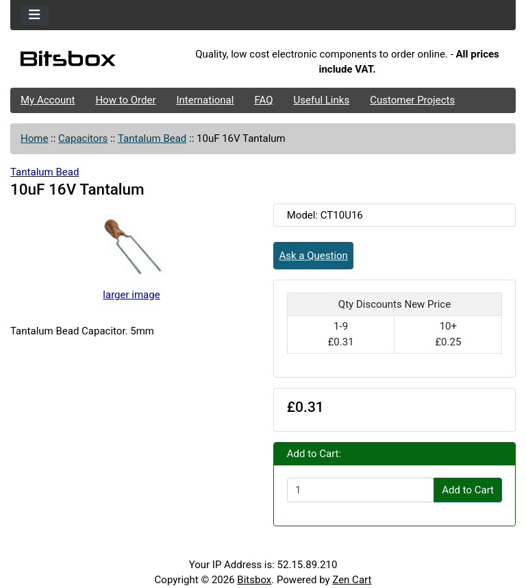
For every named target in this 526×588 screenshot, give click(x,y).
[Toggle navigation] (35, 15)
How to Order (125, 100)
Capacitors (83, 138)
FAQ (263, 100)
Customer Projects (412, 100)
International (205, 100)
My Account (48, 100)
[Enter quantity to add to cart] (360, 490)
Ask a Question (313, 255)
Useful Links (322, 100)
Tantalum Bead (152, 138)
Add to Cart (468, 490)
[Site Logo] (94, 62)
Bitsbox (254, 580)
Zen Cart (351, 580)
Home (34, 138)
